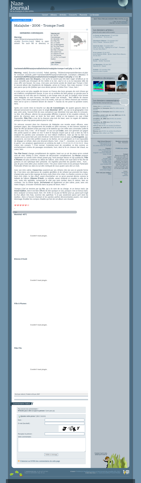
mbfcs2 (95, 125)
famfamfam (125, 172)
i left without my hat (105, 144)
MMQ (109, 174)
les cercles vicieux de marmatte (102, 145)
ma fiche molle (107, 162)
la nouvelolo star (106, 151)
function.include (35, 73)
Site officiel (54, 64)
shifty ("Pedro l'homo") (105, 150)
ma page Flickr (107, 158)
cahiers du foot (107, 168)
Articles (63, 15)
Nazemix (83, 15)
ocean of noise (107, 154)
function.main (27, 41)
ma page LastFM (106, 160)
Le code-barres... (106, 106)
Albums (53, 15)
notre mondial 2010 (105, 164)
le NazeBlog (85, 471)
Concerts (73, 15)
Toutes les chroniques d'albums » (117, 94)
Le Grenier (94, 15)
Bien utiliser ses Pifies (106, 133)
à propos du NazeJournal (97, 471)
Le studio (99, 473)
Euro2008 (106, 473)
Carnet (45, 15)
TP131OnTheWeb (115, 473)
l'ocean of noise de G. (105, 142)
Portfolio (78, 471)
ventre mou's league (105, 170)
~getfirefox (125, 175)
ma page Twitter (106, 161)
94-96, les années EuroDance (111, 125)
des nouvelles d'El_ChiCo (113, 471)
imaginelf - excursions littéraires (102, 152)
